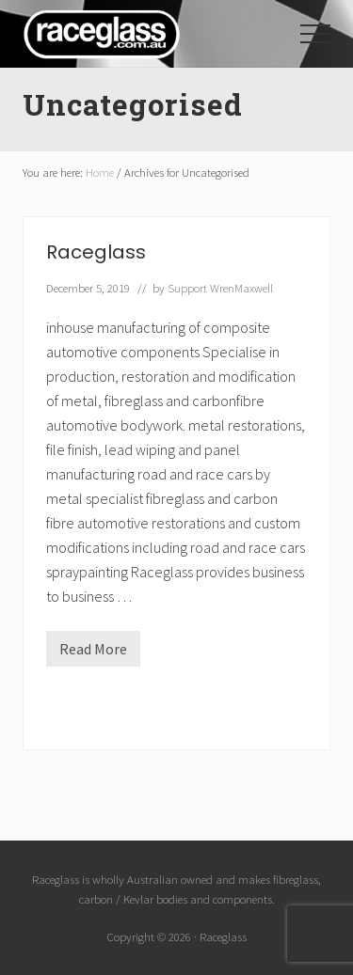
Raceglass (96, 252)
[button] (315, 33)
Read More (93, 653)
